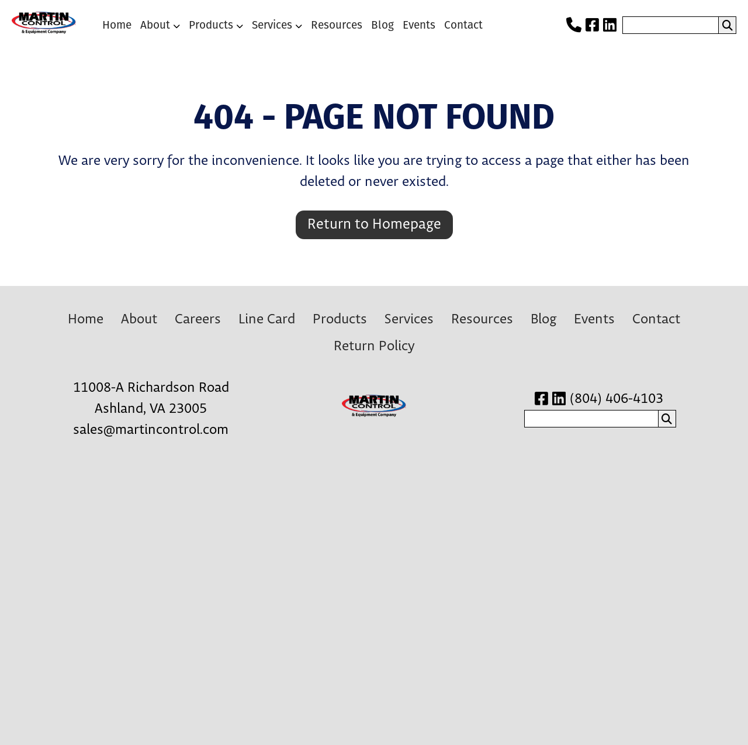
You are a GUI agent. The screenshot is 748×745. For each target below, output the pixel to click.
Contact (463, 25)
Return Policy (374, 346)
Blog (382, 25)
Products (211, 25)
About (155, 25)
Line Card (266, 319)
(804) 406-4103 (616, 399)
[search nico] (670, 25)
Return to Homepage (374, 224)
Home (116, 25)
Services (272, 25)
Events (419, 25)
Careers (198, 319)
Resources (336, 25)
